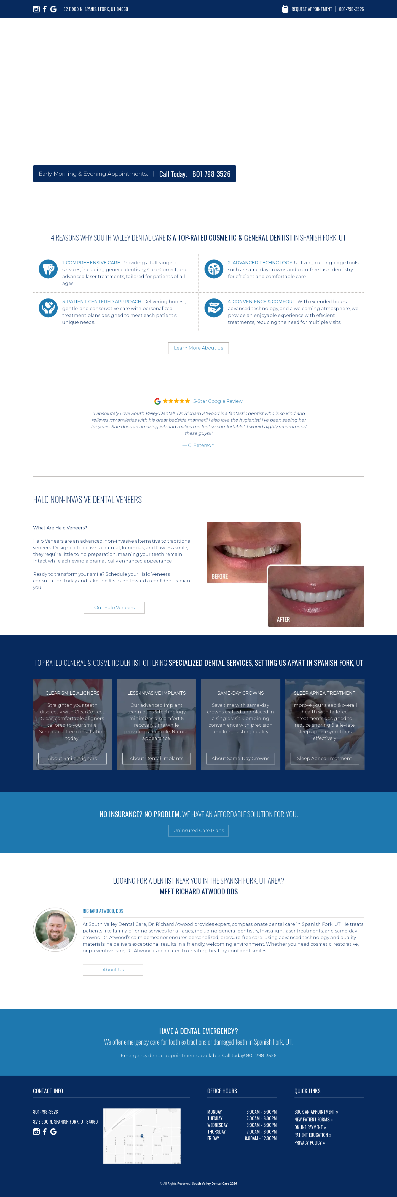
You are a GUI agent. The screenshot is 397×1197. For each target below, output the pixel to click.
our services (268, 30)
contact (356, 30)
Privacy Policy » (309, 1142)
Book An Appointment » (316, 1111)
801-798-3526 (351, 9)
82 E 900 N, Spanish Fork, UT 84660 (95, 9)
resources (327, 30)
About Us (113, 969)
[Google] (53, 9)
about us (236, 30)
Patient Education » (312, 1135)
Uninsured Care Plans (198, 830)
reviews (299, 30)
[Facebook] (45, 9)
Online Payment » (310, 1127)
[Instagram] (36, 9)
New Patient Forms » (313, 1119)
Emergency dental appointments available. (198, 1055)
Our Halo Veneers (114, 607)
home (212, 30)
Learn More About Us (198, 348)
